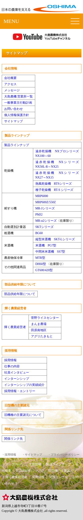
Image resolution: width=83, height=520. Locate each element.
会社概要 (10, 78)
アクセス (10, 84)
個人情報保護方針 (16, 115)
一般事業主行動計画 (18, 102)
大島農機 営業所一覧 (18, 96)
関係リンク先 (13, 438)
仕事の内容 (12, 366)
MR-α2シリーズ (46, 220)
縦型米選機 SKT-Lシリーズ (55, 239)
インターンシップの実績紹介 (24, 385)
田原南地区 (38, 330)
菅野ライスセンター (45, 317)
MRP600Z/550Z (45, 202)
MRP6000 (41, 196)
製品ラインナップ (16, 145)
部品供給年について (30, 470)
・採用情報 (9, 454)
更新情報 (35, 464)
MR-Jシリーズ (45, 208)
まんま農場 (38, 324)
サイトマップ (13, 121)
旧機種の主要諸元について (22, 415)
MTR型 (40, 257)
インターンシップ (16, 378)
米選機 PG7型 (45, 245)
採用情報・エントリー (19, 391)
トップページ (15, 464)
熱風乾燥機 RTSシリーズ (53, 183)
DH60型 (40, 264)
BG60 (39, 233)
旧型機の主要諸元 (60, 470)
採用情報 (10, 360)
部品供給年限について (19, 294)
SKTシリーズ (44, 227)
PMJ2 (39, 214)
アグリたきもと (42, 336)
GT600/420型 (44, 270)
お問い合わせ (13, 109)
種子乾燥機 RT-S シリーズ (54, 189)
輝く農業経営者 (15, 327)
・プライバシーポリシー (63, 454)
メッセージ (12, 90)
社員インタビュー (16, 372)
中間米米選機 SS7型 (50, 251)
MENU (11, 21)
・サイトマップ (32, 454)
